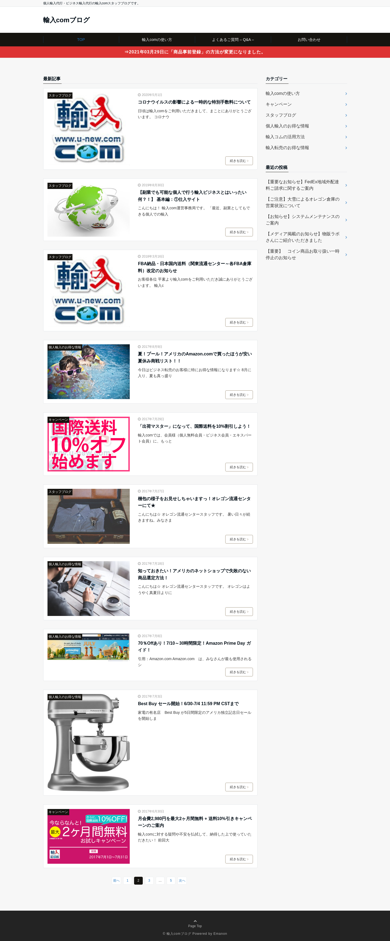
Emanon (220, 934)
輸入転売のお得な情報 (287, 147)
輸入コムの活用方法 (285, 136)
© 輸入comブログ (177, 934)
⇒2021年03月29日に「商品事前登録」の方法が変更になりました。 (195, 52)
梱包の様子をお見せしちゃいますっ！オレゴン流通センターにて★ (194, 502)
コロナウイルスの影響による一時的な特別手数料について (194, 102)
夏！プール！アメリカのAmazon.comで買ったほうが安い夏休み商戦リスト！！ (195, 357)
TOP (81, 39)
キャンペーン (58, 420)
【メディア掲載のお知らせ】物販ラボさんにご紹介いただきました (303, 237)
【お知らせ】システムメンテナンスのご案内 (303, 219)
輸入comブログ (66, 20)
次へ (182, 880)
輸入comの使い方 (157, 39)
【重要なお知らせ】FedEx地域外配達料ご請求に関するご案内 (302, 185)
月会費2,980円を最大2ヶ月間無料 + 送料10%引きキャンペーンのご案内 (195, 822)
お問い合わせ (309, 39)
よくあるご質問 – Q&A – (233, 39)
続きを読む (239, 161)
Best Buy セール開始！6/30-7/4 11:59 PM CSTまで (188, 703)
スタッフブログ (60, 95)
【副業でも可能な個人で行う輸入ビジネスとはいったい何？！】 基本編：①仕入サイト (192, 196)
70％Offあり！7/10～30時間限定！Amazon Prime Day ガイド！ (194, 647)
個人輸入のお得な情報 (65, 347)
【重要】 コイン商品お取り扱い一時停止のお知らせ (303, 254)
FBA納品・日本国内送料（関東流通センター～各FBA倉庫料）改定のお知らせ (194, 267)
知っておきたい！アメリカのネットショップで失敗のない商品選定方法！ (194, 574)
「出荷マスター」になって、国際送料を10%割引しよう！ (194, 426)
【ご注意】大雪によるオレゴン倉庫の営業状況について (303, 202)
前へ (116, 880)
